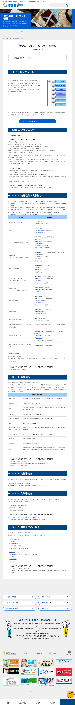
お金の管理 (12, 561)
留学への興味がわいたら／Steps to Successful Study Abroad (27, 187)
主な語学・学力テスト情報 (42, 320)
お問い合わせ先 (52, 653)
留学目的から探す (40, 243)
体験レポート (39, 338)
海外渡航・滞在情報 (44, 287)
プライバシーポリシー (27, 653)
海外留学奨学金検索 (41, 232)
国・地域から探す (17, 207)
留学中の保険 (12, 559)
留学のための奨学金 (41, 228)
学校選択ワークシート (14, 465)
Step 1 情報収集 (13, 369)
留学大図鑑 (49, 340)
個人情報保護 (38, 653)
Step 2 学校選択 (13, 461)
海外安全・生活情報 (41, 300)
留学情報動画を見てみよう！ (43, 335)
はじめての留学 (39, 221)
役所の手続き (39, 291)
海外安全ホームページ (44, 309)
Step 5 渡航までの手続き (15, 568)
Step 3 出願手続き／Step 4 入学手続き (19, 517)
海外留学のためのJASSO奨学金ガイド (45, 230)
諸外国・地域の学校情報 (45, 241)
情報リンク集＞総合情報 (14, 356)
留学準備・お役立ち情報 (42, 223)
